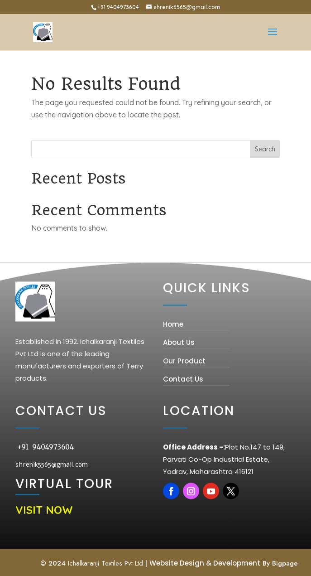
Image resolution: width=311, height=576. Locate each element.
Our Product (184, 424)
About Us (179, 406)
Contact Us (183, 442)
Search (265, 149)
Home (173, 388)
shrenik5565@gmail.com (51, 528)
